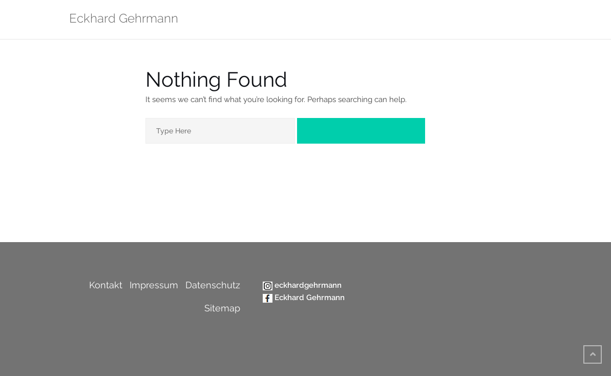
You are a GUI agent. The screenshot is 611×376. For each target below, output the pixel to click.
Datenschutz (212, 285)
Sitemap (222, 308)
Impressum (154, 285)
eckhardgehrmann (308, 285)
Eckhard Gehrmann (310, 297)
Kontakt (105, 285)
